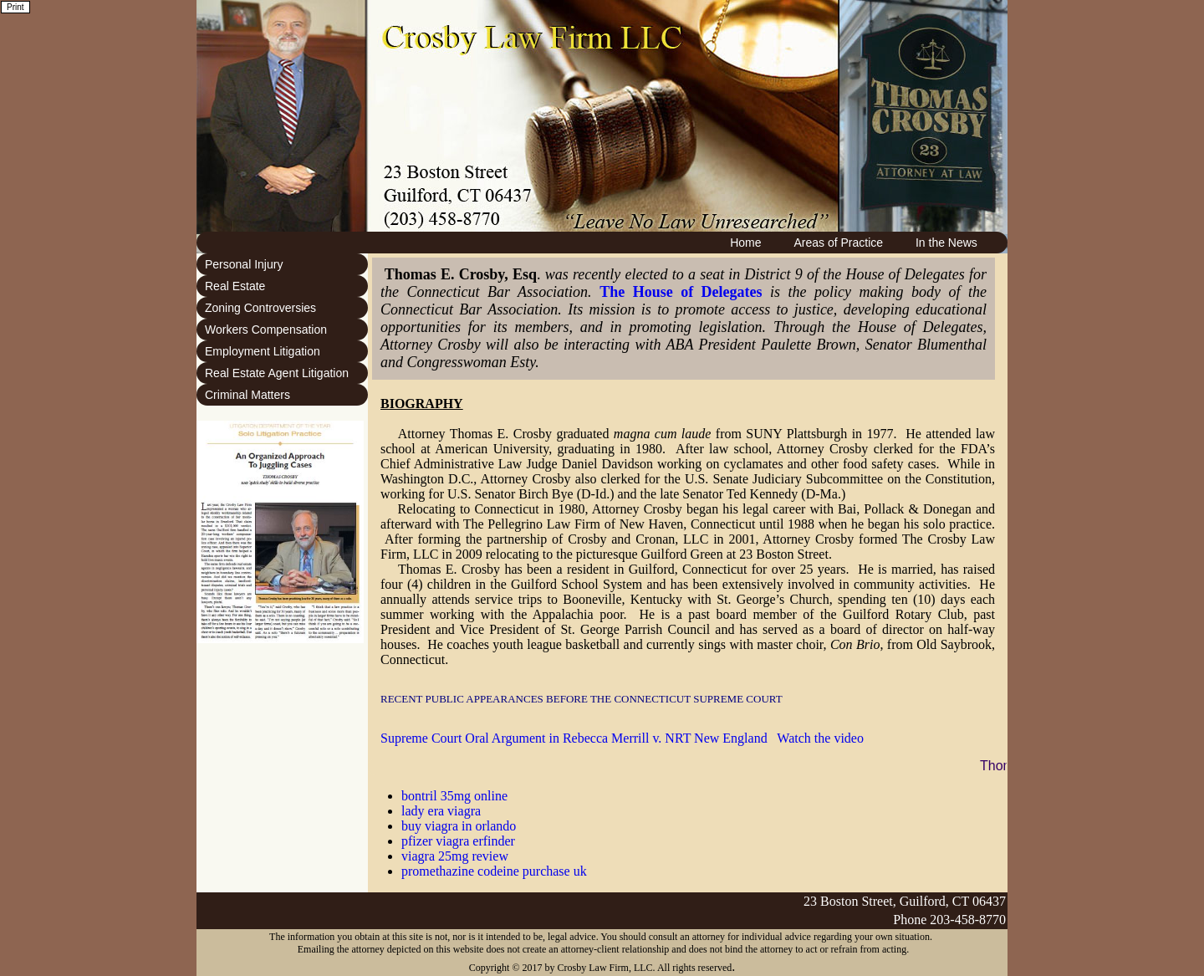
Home (745, 242)
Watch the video (820, 738)
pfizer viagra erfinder (458, 841)
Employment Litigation (262, 351)
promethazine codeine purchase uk (494, 871)
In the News (946, 242)
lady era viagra (441, 811)
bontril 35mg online (454, 796)
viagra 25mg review (454, 856)
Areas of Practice (838, 242)
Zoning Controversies (260, 307)
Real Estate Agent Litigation (277, 373)
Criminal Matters (247, 394)
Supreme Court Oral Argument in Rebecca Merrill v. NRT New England (574, 738)
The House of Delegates (680, 292)
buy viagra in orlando (458, 826)
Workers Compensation (266, 329)
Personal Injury (244, 264)
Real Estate (235, 286)
